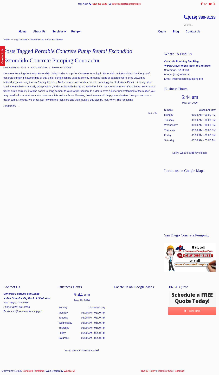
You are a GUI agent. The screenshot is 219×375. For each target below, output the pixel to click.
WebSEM (69, 370)
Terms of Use (165, 370)
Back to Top (152, 113)
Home (6, 39)
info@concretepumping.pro (126, 4)
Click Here (192, 311)
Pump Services (39, 67)
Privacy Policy (148, 370)
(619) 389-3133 (100, 4)
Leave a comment (61, 67)
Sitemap (179, 370)
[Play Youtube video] (190, 257)
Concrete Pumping (33, 370)
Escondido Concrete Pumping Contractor (51, 60)
